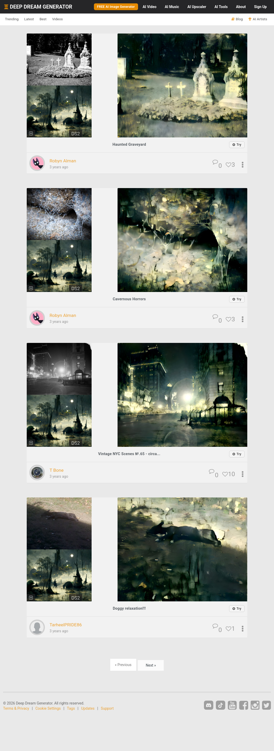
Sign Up (260, 7)
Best (55, 19)
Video (149, 7)
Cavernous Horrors (129, 299)
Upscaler (196, 7)
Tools (221, 7)
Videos (74, 19)
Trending (14, 19)
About (241, 7)
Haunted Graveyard (129, 144)
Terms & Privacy (16, 708)
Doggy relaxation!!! (129, 607)
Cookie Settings (48, 708)
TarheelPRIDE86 (69, 624)
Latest (36, 19)
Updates (88, 708)
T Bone (58, 469)
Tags (71, 708)
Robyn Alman (66, 160)
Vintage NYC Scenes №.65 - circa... (129, 453)
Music (172, 7)
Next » (151, 664)
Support (107, 708)
